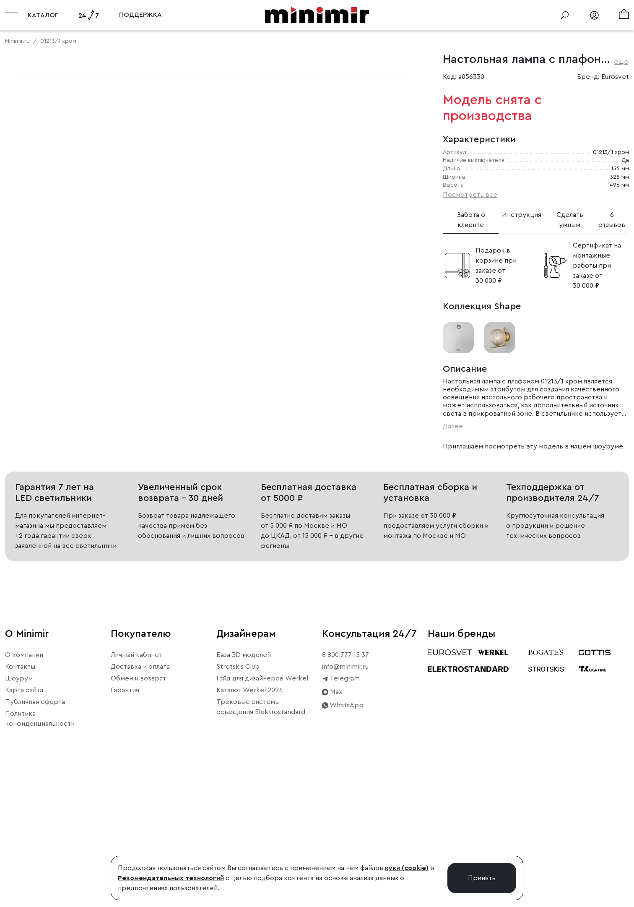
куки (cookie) (407, 868)
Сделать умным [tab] (569, 219)
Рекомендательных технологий (171, 878)
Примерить (46, 348)
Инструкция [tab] (521, 214)
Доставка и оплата (140, 800)
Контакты (20, 800)
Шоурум (19, 811)
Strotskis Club (238, 800)
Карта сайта (24, 823)
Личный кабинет (136, 788)
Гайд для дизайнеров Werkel (262, 811)
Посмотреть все (470, 194)
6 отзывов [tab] (611, 219)
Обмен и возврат (138, 811)
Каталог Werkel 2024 (249, 823)
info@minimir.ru (345, 800)
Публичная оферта (35, 835)
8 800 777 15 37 (345, 788)
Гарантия (125, 823)
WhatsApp (343, 838)
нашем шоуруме (596, 446)
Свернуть (104, 348)
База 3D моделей (243, 788)
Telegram (341, 811)
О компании (24, 788)
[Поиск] (565, 15)
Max (332, 825)
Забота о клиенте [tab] (471, 219)
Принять (482, 878)
